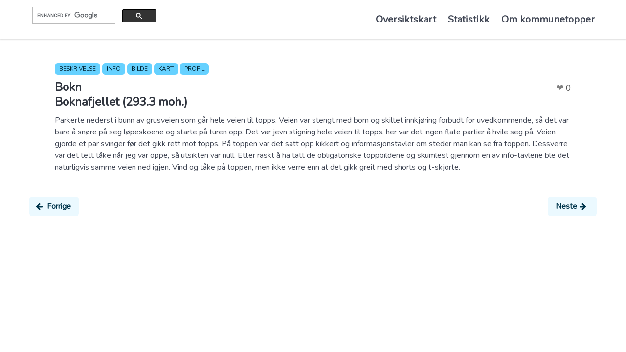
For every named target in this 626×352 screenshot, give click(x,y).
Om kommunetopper (548, 19)
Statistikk (469, 19)
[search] (73, 15)
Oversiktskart (406, 19)
